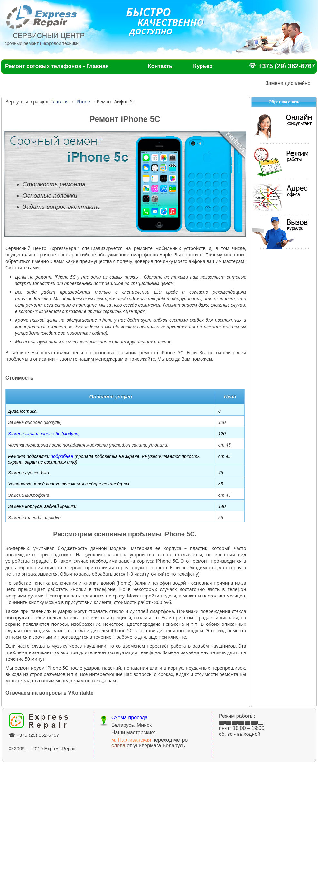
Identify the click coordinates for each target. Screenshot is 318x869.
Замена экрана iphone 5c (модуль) (44, 433)
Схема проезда (129, 717)
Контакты (160, 66)
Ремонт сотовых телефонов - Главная (56, 66)
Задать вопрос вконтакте (62, 206)
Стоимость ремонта (54, 184)
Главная (60, 101)
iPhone (82, 101)
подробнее (62, 456)
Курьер (202, 66)
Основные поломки (50, 195)
